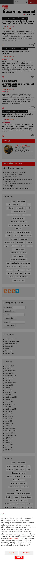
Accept (19, 557)
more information (14, 538)
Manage (26, 553)
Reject (11, 553)
